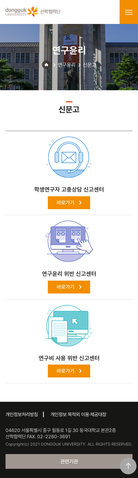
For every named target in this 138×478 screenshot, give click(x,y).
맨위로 (128, 466)
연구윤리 (66, 65)
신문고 (89, 65)
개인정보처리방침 (22, 414)
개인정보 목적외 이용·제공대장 (78, 414)
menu (128, 12)
